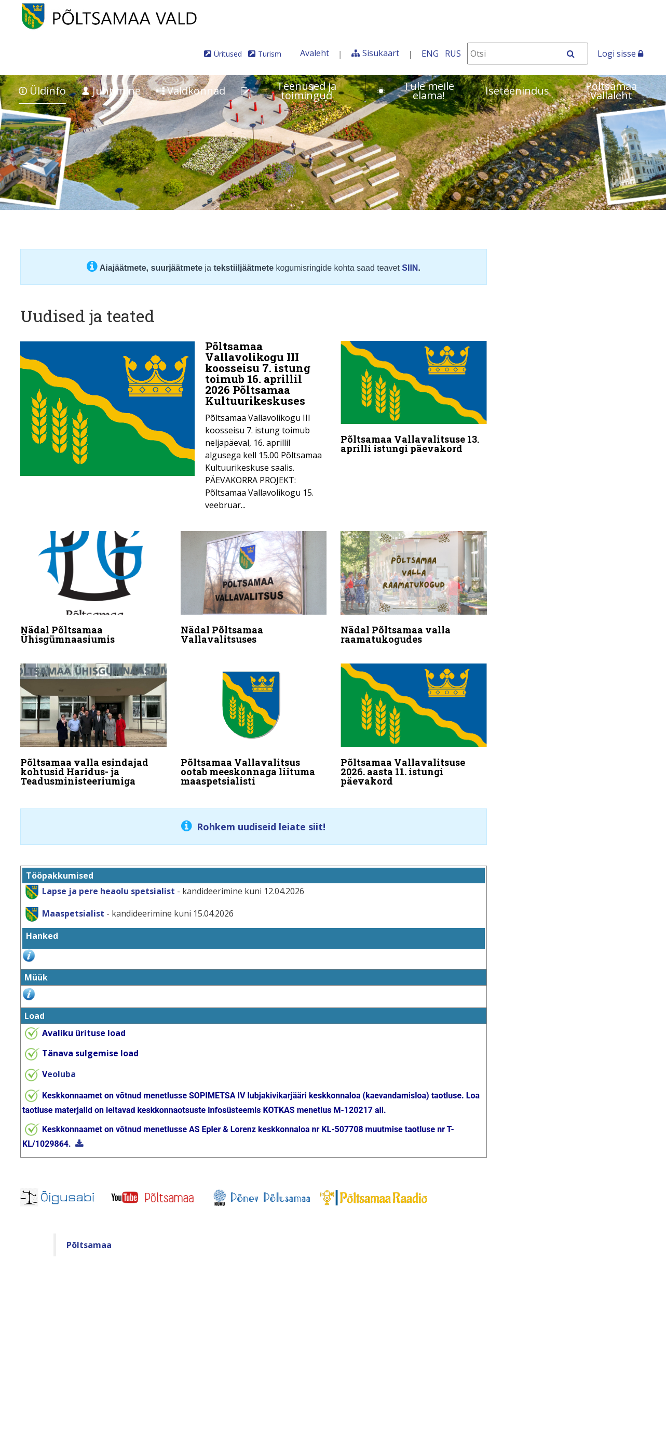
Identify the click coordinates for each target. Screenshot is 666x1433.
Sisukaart (380, 53)
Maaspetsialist (72, 906)
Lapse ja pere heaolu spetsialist (108, 884)
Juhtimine (111, 91)
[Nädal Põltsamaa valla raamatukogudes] (414, 587)
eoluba (59, 1067)
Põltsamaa (89, 1238)
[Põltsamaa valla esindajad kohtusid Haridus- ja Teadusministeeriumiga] (93, 722)
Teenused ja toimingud (288, 90)
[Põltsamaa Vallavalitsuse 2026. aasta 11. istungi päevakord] (414, 722)
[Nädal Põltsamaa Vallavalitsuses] (254, 587)
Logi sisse (620, 53)
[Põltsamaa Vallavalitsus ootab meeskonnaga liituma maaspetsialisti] (254, 722)
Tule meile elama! (415, 90)
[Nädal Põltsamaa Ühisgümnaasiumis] (93, 587)
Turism (269, 54)
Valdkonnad (190, 91)
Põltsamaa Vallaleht (611, 90)
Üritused (228, 54)
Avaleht (314, 53)
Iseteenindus (517, 91)
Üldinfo (42, 91)
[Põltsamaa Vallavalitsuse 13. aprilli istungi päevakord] (414, 399)
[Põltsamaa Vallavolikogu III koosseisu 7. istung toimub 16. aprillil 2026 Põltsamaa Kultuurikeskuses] (173, 428)
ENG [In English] (430, 53)
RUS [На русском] (453, 53)
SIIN (410, 267)
